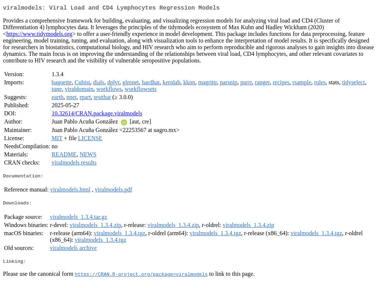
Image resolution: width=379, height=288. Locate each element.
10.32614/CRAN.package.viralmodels (96, 115)
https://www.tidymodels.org (39, 35)
